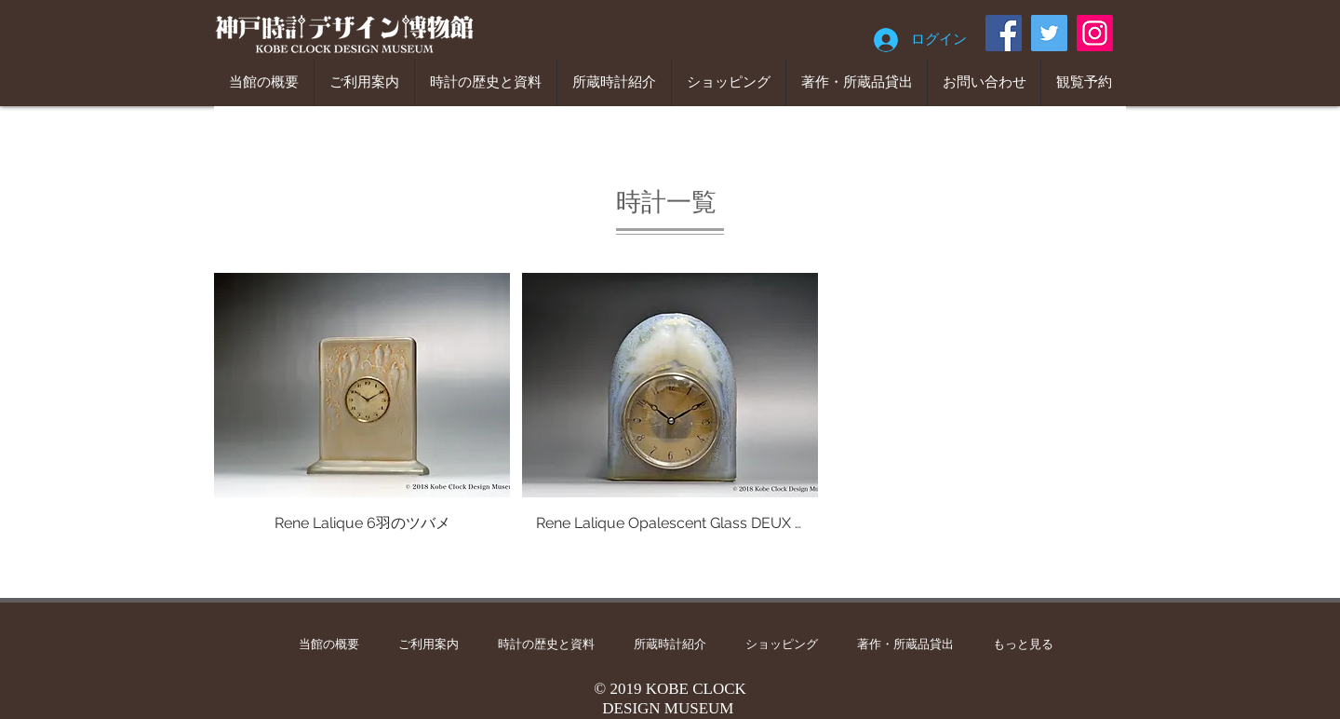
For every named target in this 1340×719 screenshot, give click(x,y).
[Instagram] (1095, 33)
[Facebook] (1003, 33)
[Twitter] (1049, 33)
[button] (362, 424)
